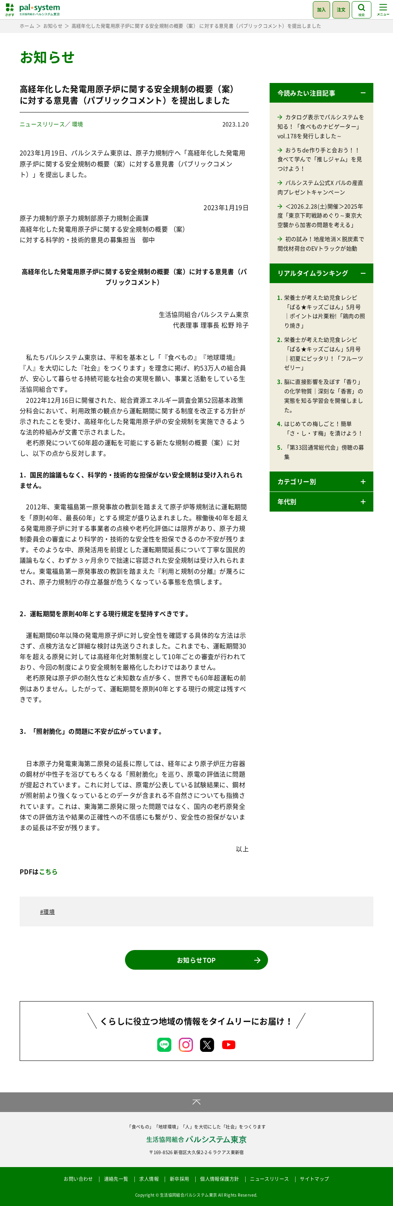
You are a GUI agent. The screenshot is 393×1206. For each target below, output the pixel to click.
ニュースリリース (42, 124)
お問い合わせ (78, 1178)
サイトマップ (314, 1178)
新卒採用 (179, 1178)
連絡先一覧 (116, 1178)
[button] (321, 93)
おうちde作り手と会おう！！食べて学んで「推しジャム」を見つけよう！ (319, 159)
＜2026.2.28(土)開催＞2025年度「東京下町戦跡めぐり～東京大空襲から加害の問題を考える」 (320, 215)
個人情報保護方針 (219, 1178)
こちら (48, 871)
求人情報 (149, 1178)
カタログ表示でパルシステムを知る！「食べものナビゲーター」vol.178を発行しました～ (321, 126)
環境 (77, 124)
